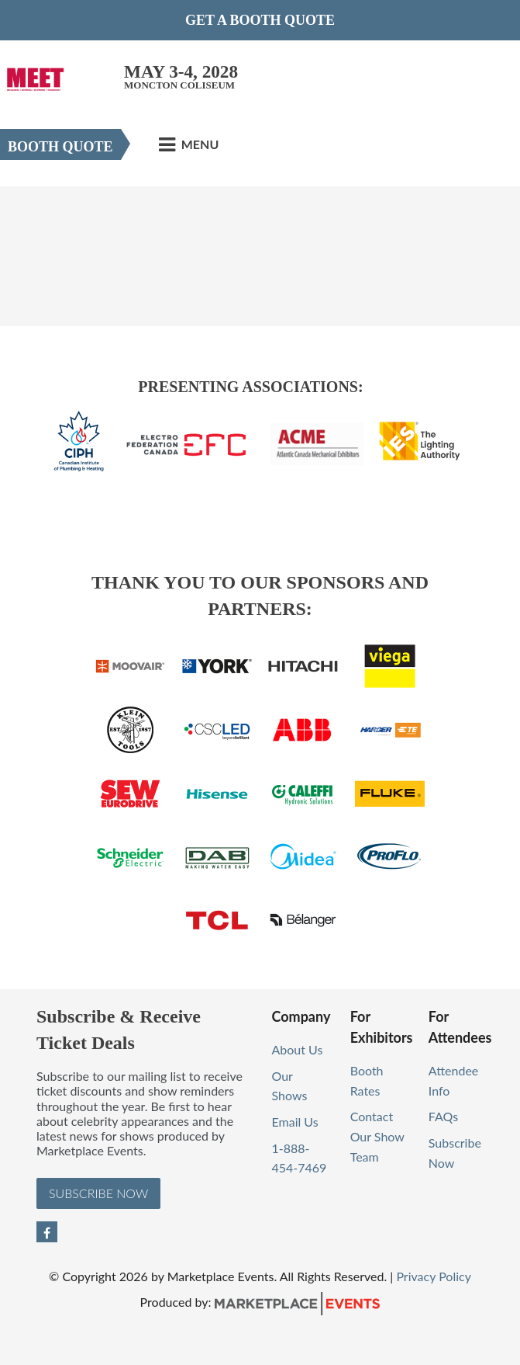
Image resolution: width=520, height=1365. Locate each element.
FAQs (443, 1116)
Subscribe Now (98, 1193)
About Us (297, 1049)
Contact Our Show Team (377, 1136)
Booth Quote (60, 147)
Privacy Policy (433, 1276)
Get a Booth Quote (260, 20)
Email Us (295, 1121)
